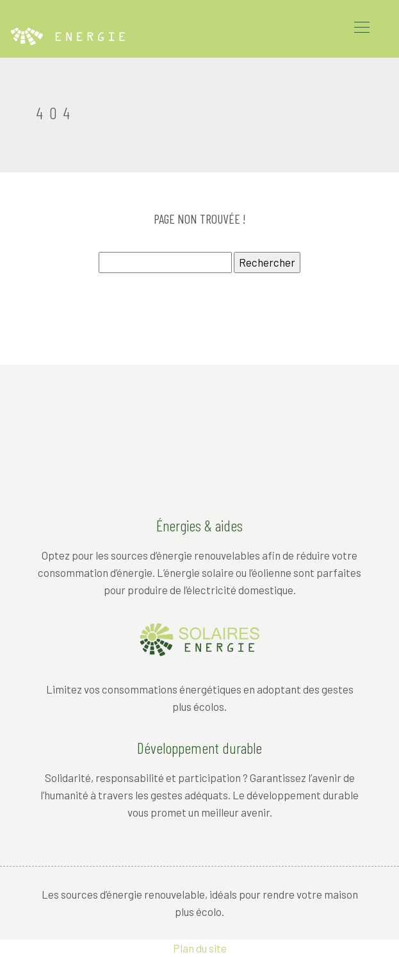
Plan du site (200, 948)
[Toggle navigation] (361, 29)
